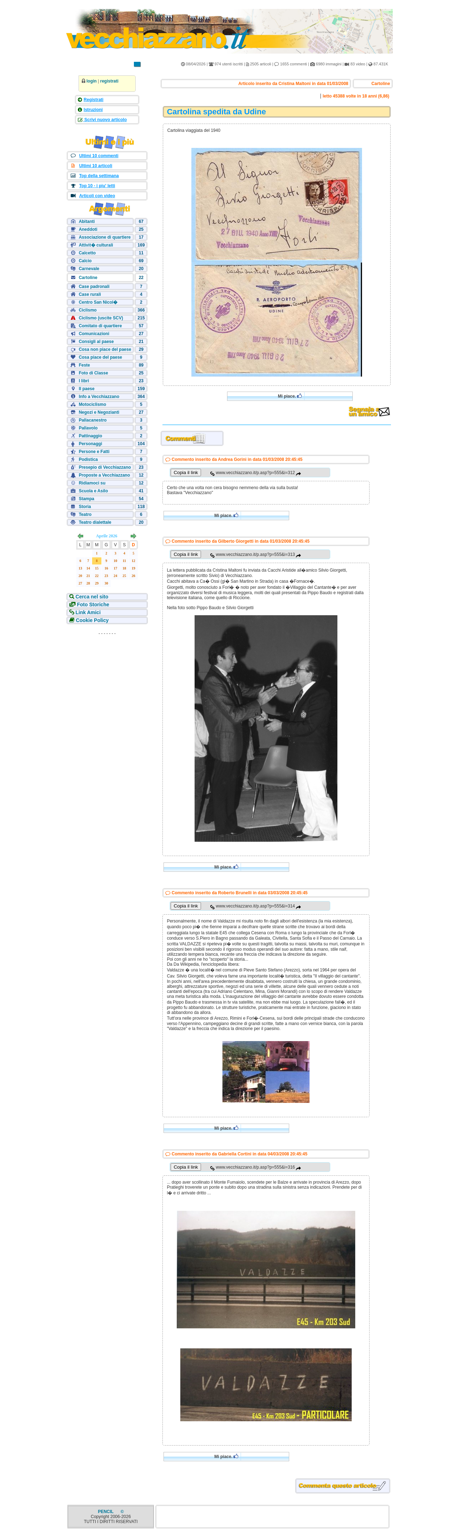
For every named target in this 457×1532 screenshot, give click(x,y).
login (91, 81)
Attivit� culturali (96, 245)
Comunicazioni (94, 333)
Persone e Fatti (94, 451)
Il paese (87, 388)
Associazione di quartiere (105, 237)
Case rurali (90, 294)
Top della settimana (99, 175)
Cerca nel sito (91, 597)
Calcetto (87, 252)
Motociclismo (92, 404)
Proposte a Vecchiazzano (104, 475)
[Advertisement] (107, 683)
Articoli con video (97, 195)
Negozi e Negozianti (99, 412)
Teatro (85, 514)
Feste (84, 365)
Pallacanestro (93, 420)
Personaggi (90, 443)
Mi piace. (290, 396)
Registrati (93, 99)
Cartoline (88, 277)
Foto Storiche (92, 604)
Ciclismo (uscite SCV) (101, 317)
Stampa (86, 498)
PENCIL (106, 1511)
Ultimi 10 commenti (99, 155)
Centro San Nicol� (98, 302)
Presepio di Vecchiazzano (105, 467)
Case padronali (94, 286)
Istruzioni (93, 109)
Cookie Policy (92, 620)
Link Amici (87, 612)
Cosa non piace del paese (105, 349)
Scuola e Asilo (93, 490)
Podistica (88, 459)
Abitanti (87, 221)
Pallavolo (88, 428)
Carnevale (89, 268)
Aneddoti (88, 229)
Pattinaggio (90, 435)
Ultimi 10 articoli (95, 165)
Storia (85, 506)
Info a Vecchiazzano (99, 396)
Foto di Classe (93, 372)
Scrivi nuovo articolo (105, 119)
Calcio (85, 260)
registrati (109, 81)
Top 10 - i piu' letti (97, 185)
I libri (84, 380)
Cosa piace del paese (100, 357)
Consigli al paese (96, 341)
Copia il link (186, 472)
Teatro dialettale (95, 522)
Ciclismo (88, 310)
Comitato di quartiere (100, 325)
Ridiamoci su (92, 483)
